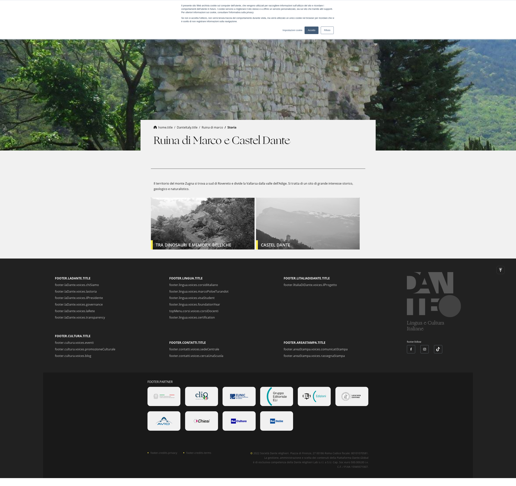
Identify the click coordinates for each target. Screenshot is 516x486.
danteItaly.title (187, 127)
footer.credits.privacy (163, 453)
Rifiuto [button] (327, 30)
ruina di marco (212, 127)
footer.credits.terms (198, 453)
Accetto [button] (311, 30)
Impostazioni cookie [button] (292, 30)
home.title (165, 127)
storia (231, 127)
